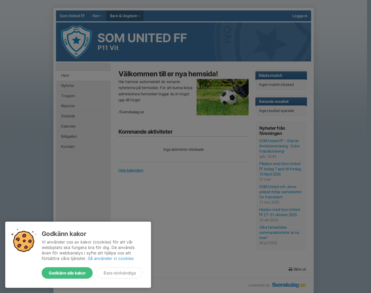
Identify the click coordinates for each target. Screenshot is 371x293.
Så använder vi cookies (111, 258)
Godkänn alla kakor (67, 273)
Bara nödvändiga (120, 273)
